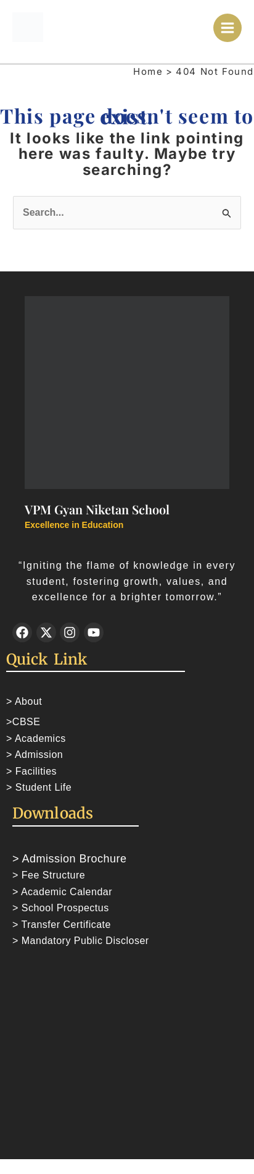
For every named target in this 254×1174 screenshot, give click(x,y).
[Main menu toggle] (227, 28)
